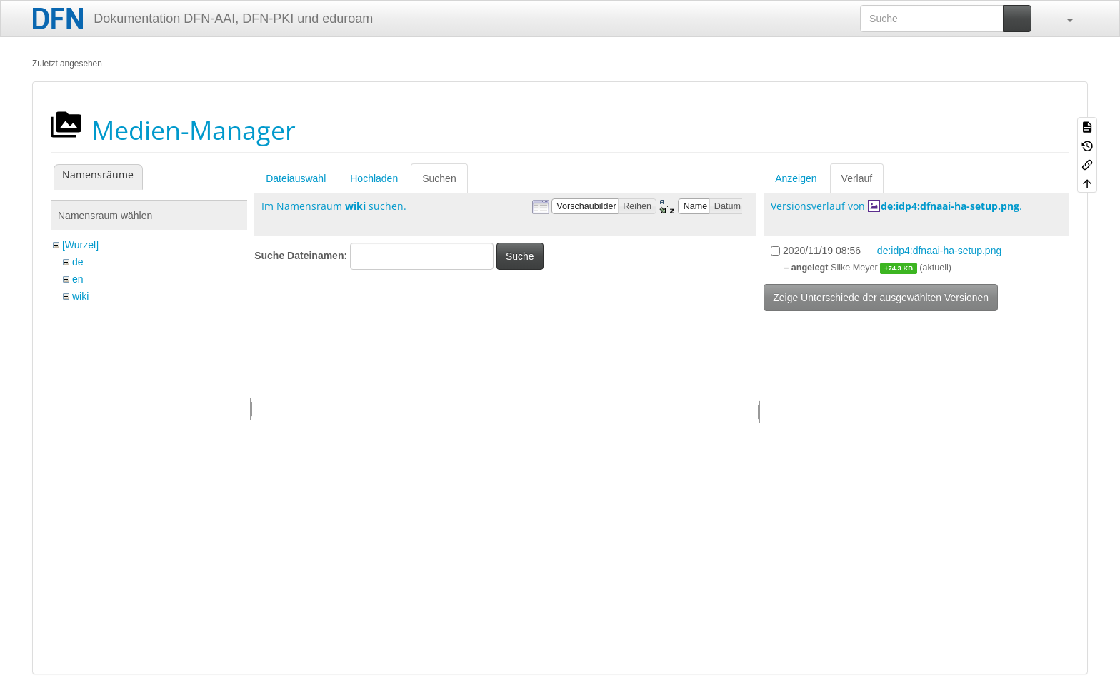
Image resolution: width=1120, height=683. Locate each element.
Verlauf (857, 178)
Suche (520, 256)
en (78, 279)
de (78, 262)
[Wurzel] (80, 245)
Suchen (439, 178)
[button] (1063, 18)
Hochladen (374, 178)
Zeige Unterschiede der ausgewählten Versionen (881, 297)
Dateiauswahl (296, 178)
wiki (80, 296)
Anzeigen (795, 178)
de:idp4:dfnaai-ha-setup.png (950, 206)
